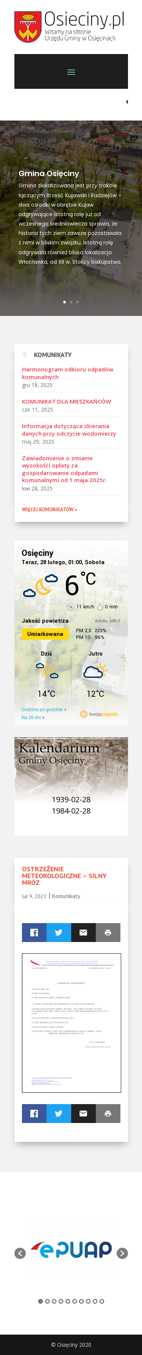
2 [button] (47, 1301)
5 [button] (68, 1301)
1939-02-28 (71, 799)
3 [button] (54, 1301)
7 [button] (81, 1301)
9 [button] (95, 1301)
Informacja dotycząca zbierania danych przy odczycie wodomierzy (69, 429)
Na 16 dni (31, 717)
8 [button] (88, 1301)
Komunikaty (66, 896)
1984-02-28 (71, 811)
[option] (71, 1249)
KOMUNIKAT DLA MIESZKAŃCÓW (66, 401)
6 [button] (74, 1301)
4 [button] (61, 1301)
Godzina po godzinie (42, 709)
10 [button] (102, 1301)
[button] (20, 1253)
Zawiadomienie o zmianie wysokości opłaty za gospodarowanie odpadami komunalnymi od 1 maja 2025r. (64, 469)
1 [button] (40, 1301)
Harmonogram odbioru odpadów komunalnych (67, 373)
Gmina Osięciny (49, 173)
